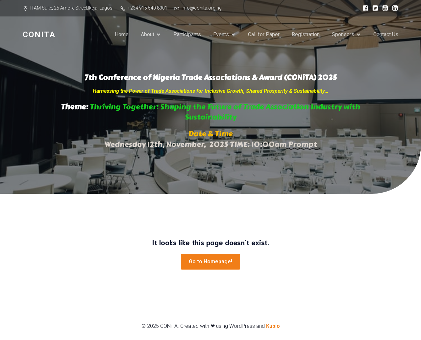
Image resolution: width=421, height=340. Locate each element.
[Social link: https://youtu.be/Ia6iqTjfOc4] (383, 8)
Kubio (273, 326)
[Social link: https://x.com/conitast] (374, 8)
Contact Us (385, 34)
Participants (187, 34)
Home (122, 34)
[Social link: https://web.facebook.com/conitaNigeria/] (364, 8)
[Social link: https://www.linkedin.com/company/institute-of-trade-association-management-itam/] (393, 8)
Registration (306, 34)
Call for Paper (264, 34)
